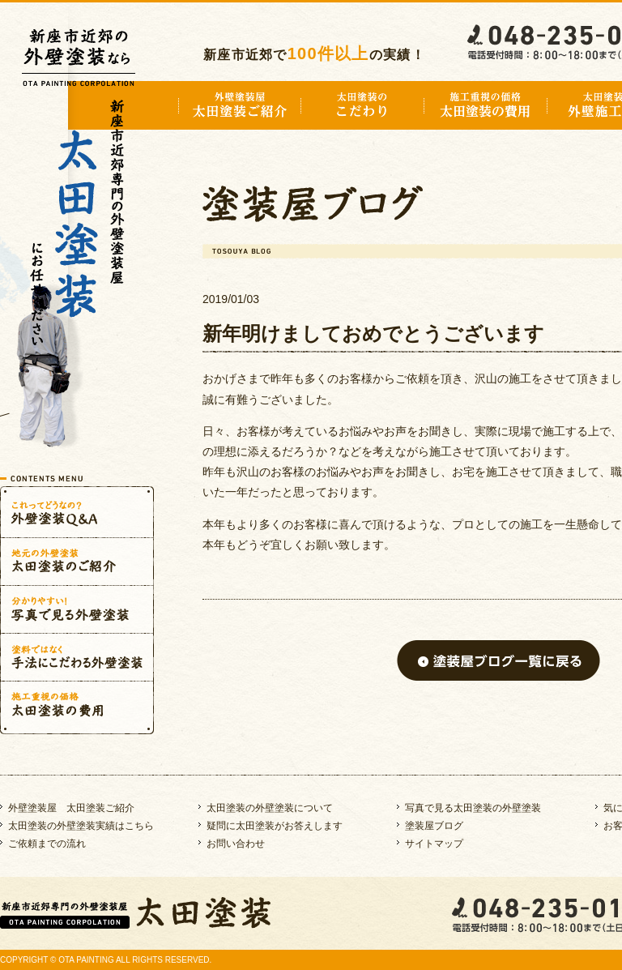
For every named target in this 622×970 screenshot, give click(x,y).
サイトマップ (434, 843)
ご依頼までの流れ (47, 843)
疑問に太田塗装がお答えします (275, 825)
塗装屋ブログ (434, 825)
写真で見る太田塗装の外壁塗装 (473, 808)
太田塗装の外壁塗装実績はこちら (81, 825)
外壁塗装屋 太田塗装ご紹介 (71, 808)
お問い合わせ (236, 843)
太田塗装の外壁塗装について (270, 808)
